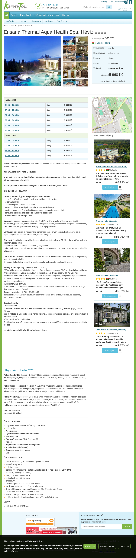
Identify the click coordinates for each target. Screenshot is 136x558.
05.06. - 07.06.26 (12, 145)
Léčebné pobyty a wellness (47, 15)
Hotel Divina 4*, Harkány (107, 275)
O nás (111, 1)
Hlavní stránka (6, 15)
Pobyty (14, 15)
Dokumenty (119, 1)
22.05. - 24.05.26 (12, 120)
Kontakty (66, 15)
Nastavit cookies (107, 546)
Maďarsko (97, 43)
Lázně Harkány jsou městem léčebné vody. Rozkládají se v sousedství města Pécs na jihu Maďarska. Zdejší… (110, 285)
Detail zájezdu (110, 187)
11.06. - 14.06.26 (12, 150)
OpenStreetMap (97, 132)
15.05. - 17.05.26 (12, 110)
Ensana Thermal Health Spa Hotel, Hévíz (112, 166)
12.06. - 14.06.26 (12, 155)
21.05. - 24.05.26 (12, 115)
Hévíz (107, 43)
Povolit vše (90, 546)
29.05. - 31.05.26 (12, 130)
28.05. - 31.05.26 (12, 125)
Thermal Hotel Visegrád (106, 221)
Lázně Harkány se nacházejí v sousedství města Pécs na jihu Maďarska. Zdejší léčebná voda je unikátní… (111, 339)
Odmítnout (124, 546)
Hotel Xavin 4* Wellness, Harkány (111, 330)
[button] (112, 112)
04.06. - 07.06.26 (12, 140)
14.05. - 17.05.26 (12, 105)
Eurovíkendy (26, 15)
